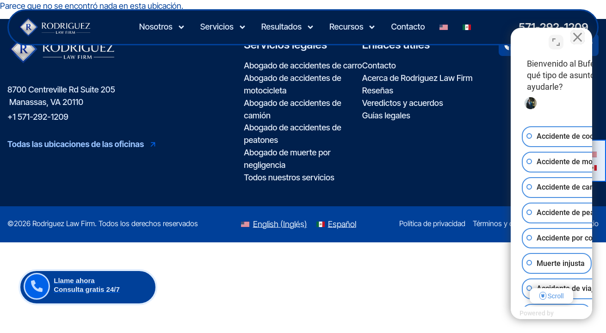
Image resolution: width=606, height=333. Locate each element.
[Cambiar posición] (556, 37)
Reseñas (377, 90)
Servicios (223, 27)
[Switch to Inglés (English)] (273, 224)
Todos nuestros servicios (289, 177)
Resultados (288, 27)
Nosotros (162, 27)
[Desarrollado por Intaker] (527, 313)
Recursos (352, 27)
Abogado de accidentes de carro (303, 65)
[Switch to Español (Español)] (336, 224)
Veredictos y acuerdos (402, 103)
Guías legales (386, 115)
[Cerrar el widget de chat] (575, 37)
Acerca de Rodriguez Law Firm (417, 78)
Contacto (408, 26)
